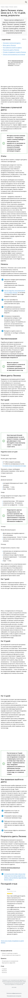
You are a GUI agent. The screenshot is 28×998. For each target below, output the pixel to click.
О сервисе (4, 968)
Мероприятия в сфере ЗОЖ (8, 962)
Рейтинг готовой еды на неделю (10, 953)
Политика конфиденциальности (14, 993)
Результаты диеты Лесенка (11, 50)
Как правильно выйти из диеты (12, 47)
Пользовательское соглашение (14, 996)
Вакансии (4, 970)
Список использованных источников (14, 54)
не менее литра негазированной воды (14, 465)
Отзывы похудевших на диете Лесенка (14, 52)
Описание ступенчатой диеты (12, 43)
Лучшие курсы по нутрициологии (10, 961)
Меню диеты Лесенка (9, 45)
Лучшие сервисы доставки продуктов (11, 955)
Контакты (4, 972)
